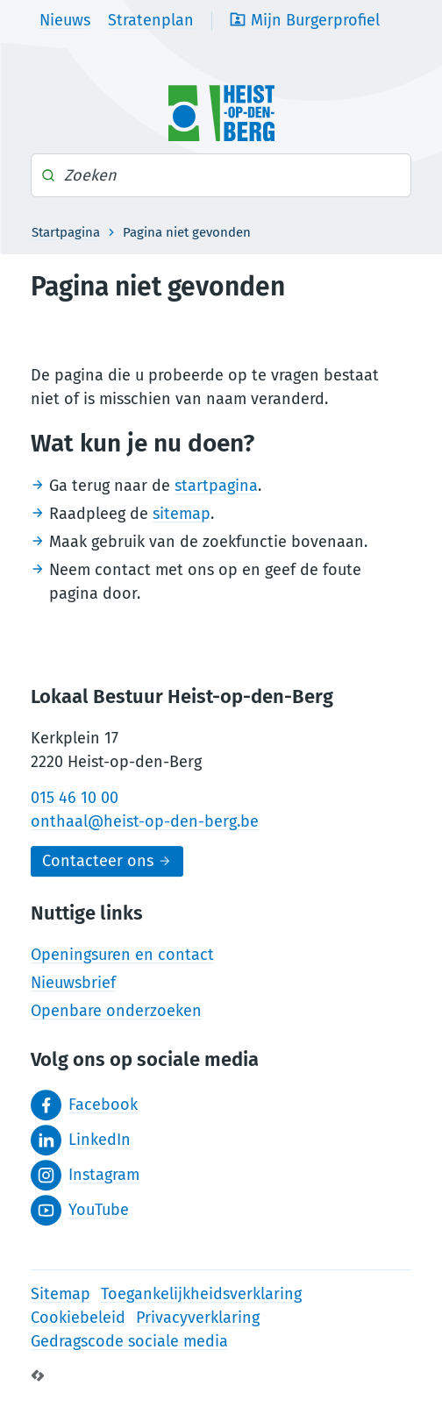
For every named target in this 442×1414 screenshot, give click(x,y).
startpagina (216, 485)
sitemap (181, 513)
